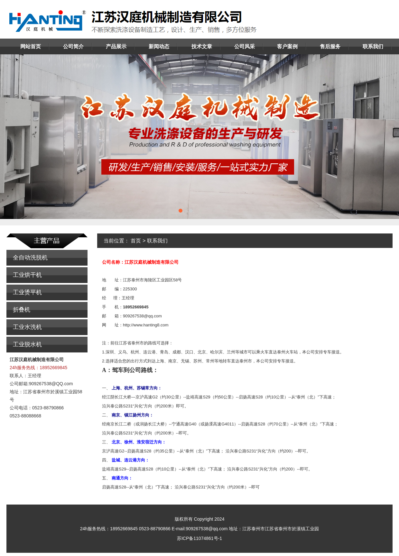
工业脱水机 (27, 344)
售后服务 (330, 46)
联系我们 (373, 46)
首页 (136, 240)
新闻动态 (159, 46)
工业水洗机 (27, 327)
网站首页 (30, 46)
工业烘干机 (27, 275)
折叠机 (21, 309)
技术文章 (201, 46)
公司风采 (244, 46)
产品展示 (116, 46)
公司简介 (73, 46)
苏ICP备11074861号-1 (199, 538)
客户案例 (287, 46)
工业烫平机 (27, 292)
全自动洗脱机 (30, 257)
